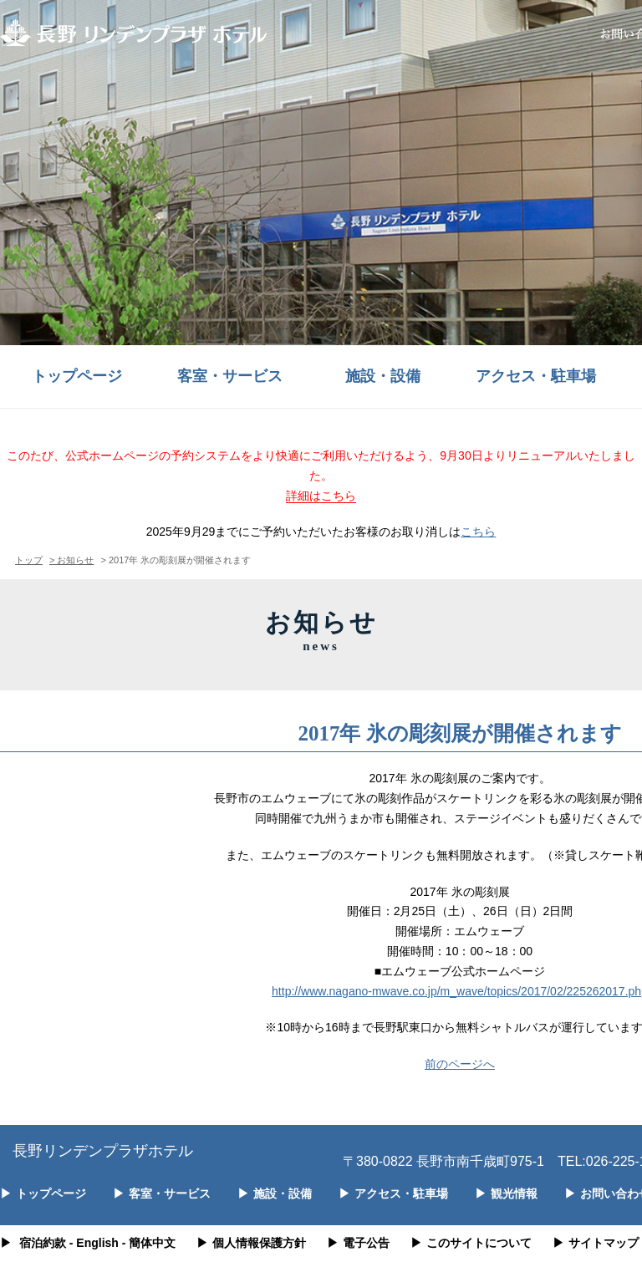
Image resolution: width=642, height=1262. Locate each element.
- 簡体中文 (149, 1242)
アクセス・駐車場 (536, 376)
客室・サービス (230, 376)
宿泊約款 (42, 1242)
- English (94, 1242)
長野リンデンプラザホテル (103, 1150)
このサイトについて (471, 1242)
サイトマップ (596, 1242)
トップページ (77, 376)
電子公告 (358, 1242)
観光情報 (506, 1193)
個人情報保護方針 (251, 1242)
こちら (478, 531)
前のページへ (460, 1064)
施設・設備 (382, 376)
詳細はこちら (321, 495)
